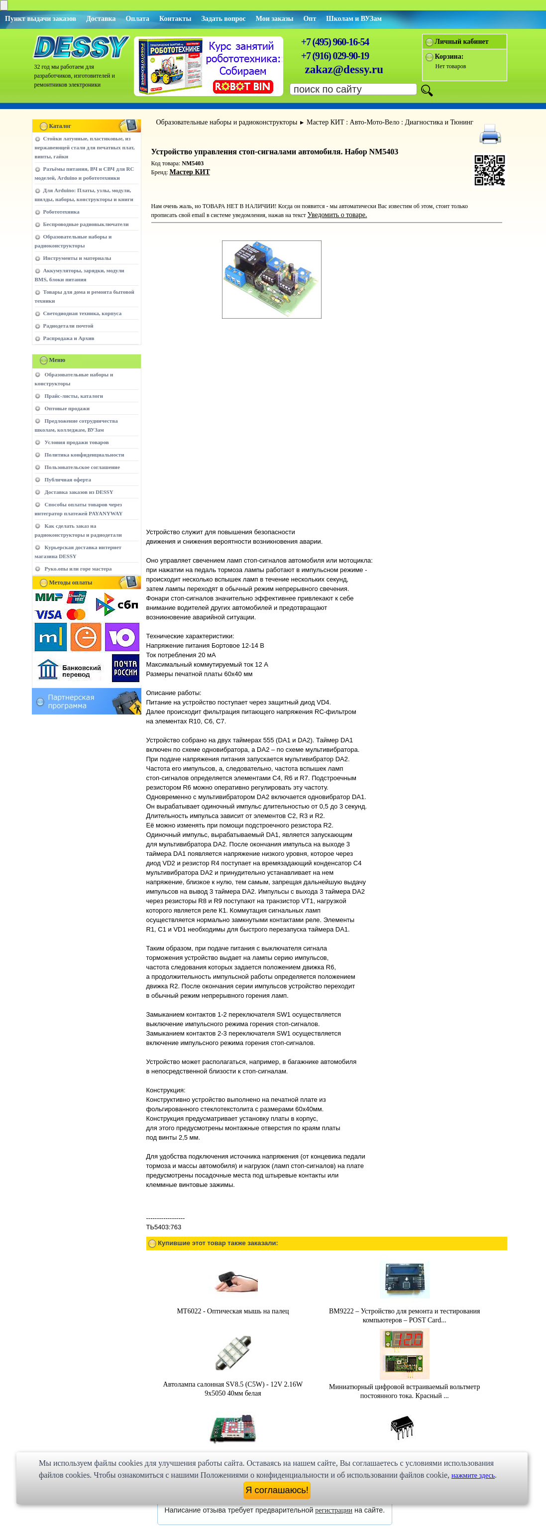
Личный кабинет (462, 41)
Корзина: (449, 56)
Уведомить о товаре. (337, 215)
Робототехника (61, 212)
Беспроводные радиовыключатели (86, 224)
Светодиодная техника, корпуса (82, 313)
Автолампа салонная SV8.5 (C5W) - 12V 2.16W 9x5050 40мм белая (233, 1339)
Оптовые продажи (67, 408)
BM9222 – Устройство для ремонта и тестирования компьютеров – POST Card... (404, 1266)
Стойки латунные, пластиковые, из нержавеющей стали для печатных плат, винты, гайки (85, 147)
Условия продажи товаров (77, 442)
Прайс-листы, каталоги (74, 396)
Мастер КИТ (190, 172)
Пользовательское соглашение (82, 467)
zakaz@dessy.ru (344, 69)
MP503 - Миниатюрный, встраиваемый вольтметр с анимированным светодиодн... (232, 1415)
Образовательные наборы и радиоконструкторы (227, 122)
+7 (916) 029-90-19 (335, 55)
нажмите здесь (473, 1475)
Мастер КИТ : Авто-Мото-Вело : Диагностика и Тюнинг (390, 122)
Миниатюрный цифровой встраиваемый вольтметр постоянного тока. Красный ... (404, 1342)
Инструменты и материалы (77, 258)
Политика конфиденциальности (84, 455)
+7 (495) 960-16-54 (335, 41)
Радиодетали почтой (68, 326)
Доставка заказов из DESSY (79, 492)
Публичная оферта (68, 479)
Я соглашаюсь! (277, 1490)
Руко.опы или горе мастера (78, 569)
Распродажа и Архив (69, 338)
